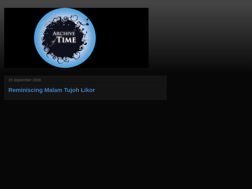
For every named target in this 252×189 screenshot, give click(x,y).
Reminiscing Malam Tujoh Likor (51, 90)
